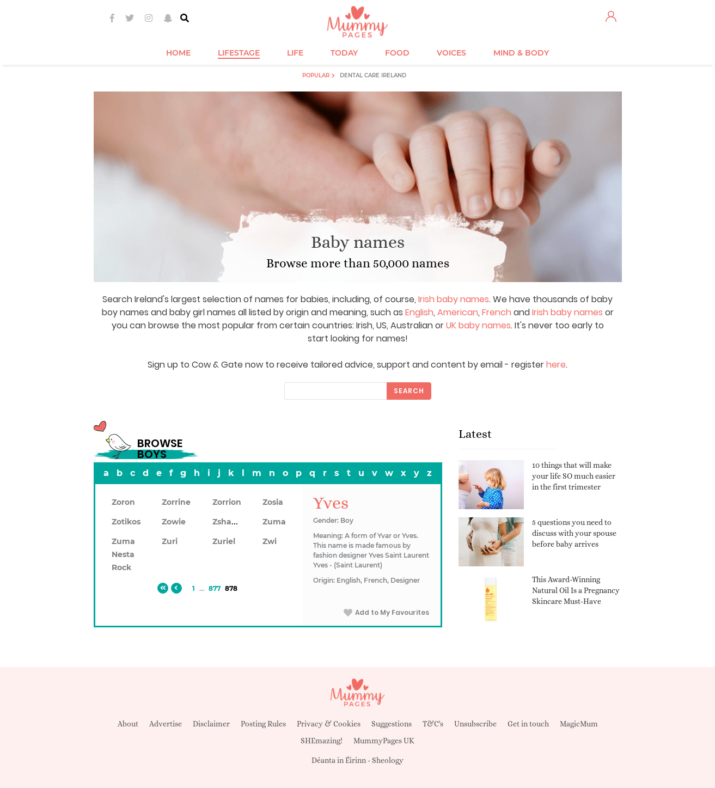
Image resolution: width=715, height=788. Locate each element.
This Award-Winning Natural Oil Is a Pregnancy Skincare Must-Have (576, 590)
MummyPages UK (383, 740)
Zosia (272, 502)
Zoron (123, 502)
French (496, 312)
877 (215, 588)
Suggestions (391, 723)
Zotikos (126, 522)
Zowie (174, 522)
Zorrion (226, 502)
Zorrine (176, 502)
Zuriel (223, 541)
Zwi (269, 541)
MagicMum (579, 723)
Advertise (165, 723)
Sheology (388, 760)
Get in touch (528, 723)
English (419, 312)
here (556, 364)
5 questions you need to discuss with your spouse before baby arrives (574, 533)
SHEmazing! (322, 740)
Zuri (170, 541)
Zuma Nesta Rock (123, 554)
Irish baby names (453, 299)
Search (409, 390)
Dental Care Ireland (373, 75)
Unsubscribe (475, 723)
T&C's (433, 723)
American (457, 312)
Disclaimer (211, 723)
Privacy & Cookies (328, 723)
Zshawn (228, 522)
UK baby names (478, 325)
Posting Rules (263, 723)
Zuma (274, 522)
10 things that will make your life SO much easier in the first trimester (573, 476)
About (128, 723)
